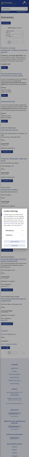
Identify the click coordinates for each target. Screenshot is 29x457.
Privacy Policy (10, 223)
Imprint (19, 225)
